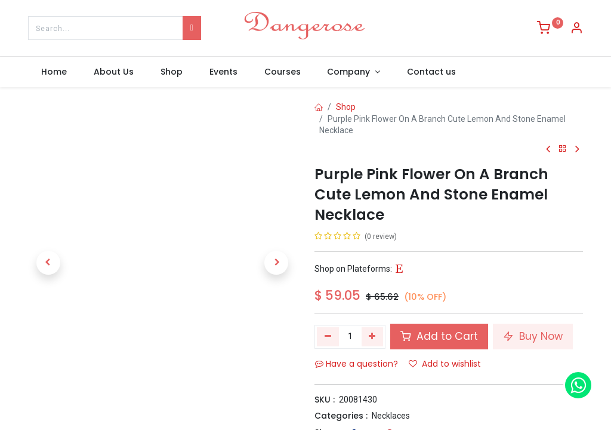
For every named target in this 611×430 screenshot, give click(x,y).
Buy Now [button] (533, 336)
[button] (48, 263)
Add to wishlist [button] (445, 364)
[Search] (192, 28)
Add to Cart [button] (439, 336)
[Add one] (373, 336)
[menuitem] (54, 72)
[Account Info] (576, 29)
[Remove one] (328, 336)
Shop (346, 107)
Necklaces (391, 415)
